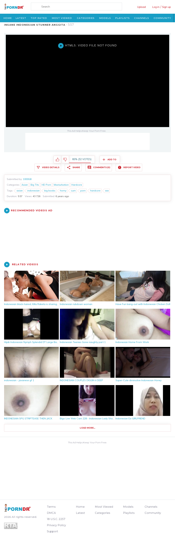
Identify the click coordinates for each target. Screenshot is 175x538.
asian (20, 190)
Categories (86, 18)
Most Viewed (62, 18)
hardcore (95, 190)
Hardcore (76, 184)
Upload (141, 7)
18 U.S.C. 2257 (56, 519)
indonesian (33, 190)
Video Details (50, 167)
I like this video (57, 159)
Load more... (87, 428)
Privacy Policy (56, 525)
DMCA (51, 513)
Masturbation (61, 184)
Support (52, 531)
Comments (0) (101, 167)
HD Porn (46, 184)
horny (63, 190)
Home (7, 18)
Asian (25, 184)
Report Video (131, 167)
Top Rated (39, 18)
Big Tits (35, 184)
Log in (155, 7)
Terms (51, 506)
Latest (21, 18)
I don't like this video (65, 159)
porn (83, 190)
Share (76, 167)
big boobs (49, 190)
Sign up (166, 7)
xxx (107, 190)
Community (162, 18)
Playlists (122, 18)
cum (73, 190)
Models (105, 18)
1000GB (27, 179)
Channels (141, 18)
